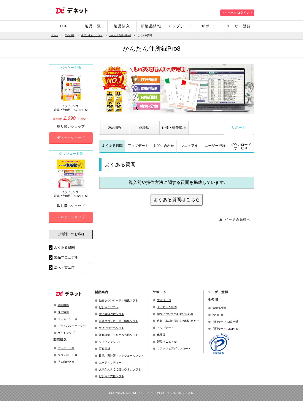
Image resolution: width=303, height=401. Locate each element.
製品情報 (70, 35)
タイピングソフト (110, 341)
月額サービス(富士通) (226, 321)
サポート (209, 26)
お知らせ (218, 314)
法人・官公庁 (64, 267)
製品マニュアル (66, 257)
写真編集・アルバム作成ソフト (118, 335)
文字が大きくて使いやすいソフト (120, 369)
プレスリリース (67, 319)
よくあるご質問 (167, 307)
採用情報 (63, 312)
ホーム (54, 35)
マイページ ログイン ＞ (237, 12)
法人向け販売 (66, 361)
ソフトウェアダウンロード (174, 348)
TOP (63, 26)
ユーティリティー (110, 362)
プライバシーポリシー (72, 325)
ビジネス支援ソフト (111, 376)
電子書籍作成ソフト (111, 314)
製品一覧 (93, 26)
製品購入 (122, 26)
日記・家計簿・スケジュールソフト (121, 355)
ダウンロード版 (67, 355)
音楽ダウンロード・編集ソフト (118, 321)
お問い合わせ (163, 145)
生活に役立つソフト (92, 35)
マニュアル (189, 145)
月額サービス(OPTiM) (226, 328)
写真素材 (104, 348)
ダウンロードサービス (240, 146)
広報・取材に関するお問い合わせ (178, 321)
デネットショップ (71, 137)
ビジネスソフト (109, 307)
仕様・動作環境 (174, 127)
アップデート (180, 26)
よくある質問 (112, 145)
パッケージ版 (66, 348)
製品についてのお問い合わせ (175, 314)
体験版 (144, 127)
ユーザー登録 (238, 26)
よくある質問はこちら (176, 199)
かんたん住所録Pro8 (120, 35)
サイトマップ (66, 332)
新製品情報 (151, 26)
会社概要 (63, 305)
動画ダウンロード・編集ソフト (118, 300)
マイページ (164, 300)
